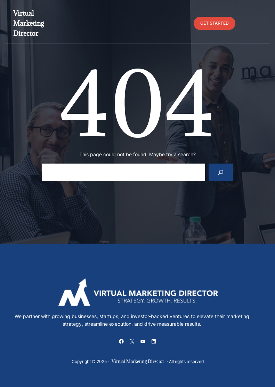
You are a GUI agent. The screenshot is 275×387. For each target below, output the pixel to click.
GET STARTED (214, 23)
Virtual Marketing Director (28, 23)
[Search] (221, 172)
